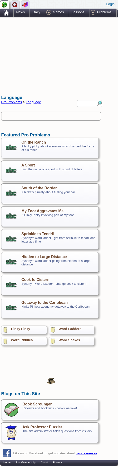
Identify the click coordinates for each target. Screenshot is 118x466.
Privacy (57, 462)
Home (6, 462)
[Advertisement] (39, 52)
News (20, 12)
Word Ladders (70, 329)
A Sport (28, 165)
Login (110, 4)
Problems (104, 12)
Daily (36, 12)
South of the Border (39, 188)
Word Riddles (22, 340)
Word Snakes (69, 340)
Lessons (78, 12)
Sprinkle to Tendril (37, 234)
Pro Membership (25, 462)
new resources (86, 453)
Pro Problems (11, 102)
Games (58, 12)
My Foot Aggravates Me (42, 211)
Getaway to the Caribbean (44, 302)
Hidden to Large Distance (44, 257)
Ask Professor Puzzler (42, 427)
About (44, 462)
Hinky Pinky (20, 329)
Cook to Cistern (35, 280)
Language (33, 102)
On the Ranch (33, 142)
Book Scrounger (37, 404)
